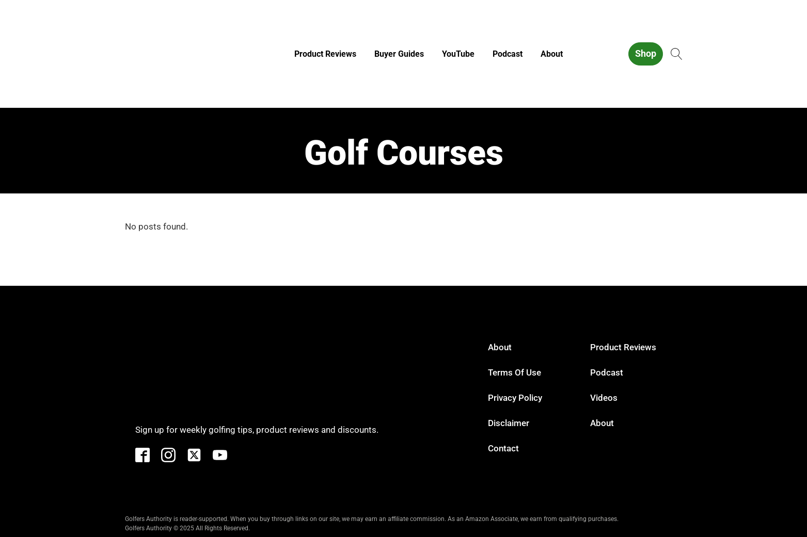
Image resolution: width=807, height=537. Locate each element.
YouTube (458, 54)
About (552, 54)
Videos (604, 398)
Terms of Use (514, 372)
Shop (645, 53)
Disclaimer (508, 423)
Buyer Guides (399, 54)
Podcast (508, 54)
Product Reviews (325, 54)
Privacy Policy (515, 398)
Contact (503, 448)
